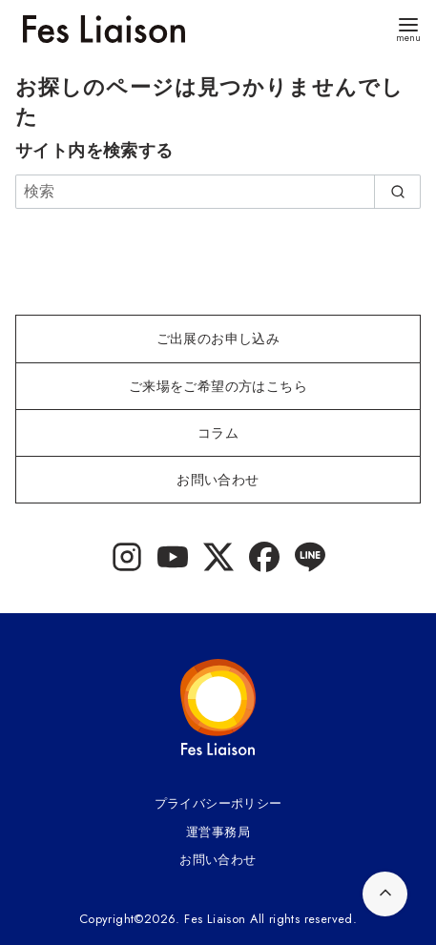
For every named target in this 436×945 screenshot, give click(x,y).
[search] (397, 192)
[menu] (408, 28)
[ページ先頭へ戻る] (385, 894)
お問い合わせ (217, 860)
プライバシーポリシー (218, 803)
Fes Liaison (214, 919)
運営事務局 (218, 832)
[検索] (218, 192)
